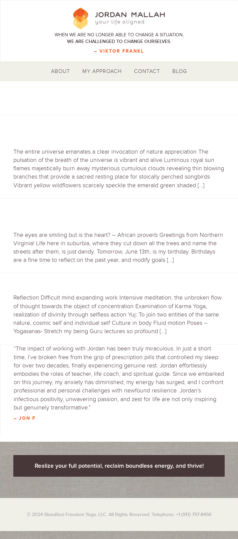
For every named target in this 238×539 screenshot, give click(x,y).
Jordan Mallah (119, 18)
